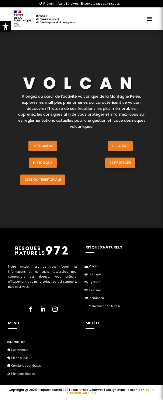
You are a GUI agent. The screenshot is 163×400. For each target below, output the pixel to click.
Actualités (18, 342)
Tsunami (95, 290)
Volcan (93, 266)
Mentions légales (23, 374)
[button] (5, 26)
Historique (42, 171)
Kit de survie (19, 358)
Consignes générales (26, 366)
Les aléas (120, 154)
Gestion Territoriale (42, 188)
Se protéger (120, 171)
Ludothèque (19, 350)
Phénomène (43, 154)
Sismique (95, 274)
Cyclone (94, 282)
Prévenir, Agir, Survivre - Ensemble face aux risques (81, 3)
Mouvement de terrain (104, 306)
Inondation (96, 298)
